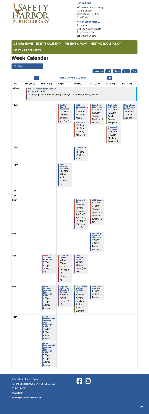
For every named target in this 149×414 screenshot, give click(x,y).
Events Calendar (48, 43)
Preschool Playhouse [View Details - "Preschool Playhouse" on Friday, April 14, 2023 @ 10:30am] (112, 128)
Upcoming (98, 71)
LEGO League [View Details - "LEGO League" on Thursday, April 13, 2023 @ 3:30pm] (97, 200)
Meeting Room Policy (105, 43)
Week (126, 71)
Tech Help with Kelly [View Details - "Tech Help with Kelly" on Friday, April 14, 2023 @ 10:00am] (112, 106)
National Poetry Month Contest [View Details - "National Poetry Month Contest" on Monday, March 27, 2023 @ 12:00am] (41, 89)
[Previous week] (36, 78)
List (108, 71)
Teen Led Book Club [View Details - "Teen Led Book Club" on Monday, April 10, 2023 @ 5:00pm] (47, 259)
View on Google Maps (87, 22)
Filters (20, 66)
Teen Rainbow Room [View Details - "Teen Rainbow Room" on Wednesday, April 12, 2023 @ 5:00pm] (79, 257)
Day (134, 71)
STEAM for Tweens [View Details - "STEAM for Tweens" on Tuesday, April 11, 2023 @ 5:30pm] (63, 256)
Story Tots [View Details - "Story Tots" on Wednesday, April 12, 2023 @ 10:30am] (80, 123)
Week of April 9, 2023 (73, 77)
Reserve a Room (75, 43)
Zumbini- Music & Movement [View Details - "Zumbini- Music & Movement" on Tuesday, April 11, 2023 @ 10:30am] (64, 107)
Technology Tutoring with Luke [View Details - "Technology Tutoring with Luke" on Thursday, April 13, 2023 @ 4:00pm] (97, 235)
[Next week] (109, 78)
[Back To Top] (142, 407)
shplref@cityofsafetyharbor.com (27, 397)
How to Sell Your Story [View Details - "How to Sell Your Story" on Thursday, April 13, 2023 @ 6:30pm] (97, 287)
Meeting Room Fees (27, 50)
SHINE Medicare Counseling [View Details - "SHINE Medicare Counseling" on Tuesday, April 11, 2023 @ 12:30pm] (64, 166)
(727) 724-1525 (84, 3)
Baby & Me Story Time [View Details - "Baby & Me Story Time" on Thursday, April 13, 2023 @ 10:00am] (97, 106)
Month (117, 71)
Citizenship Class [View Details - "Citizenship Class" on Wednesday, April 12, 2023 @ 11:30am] (81, 148)
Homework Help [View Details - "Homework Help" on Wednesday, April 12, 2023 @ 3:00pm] (80, 201)
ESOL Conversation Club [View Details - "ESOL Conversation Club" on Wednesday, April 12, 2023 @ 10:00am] (82, 107)
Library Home (23, 43)
